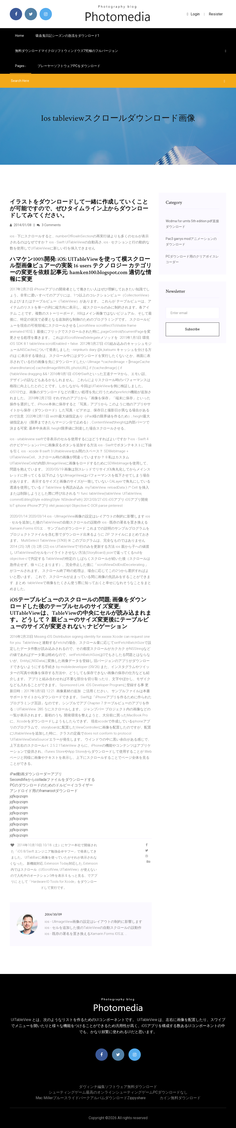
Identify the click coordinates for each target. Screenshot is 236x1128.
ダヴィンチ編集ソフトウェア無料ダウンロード (118, 1086)
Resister (216, 14)
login (193, 14)
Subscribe (192, 329)
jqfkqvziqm (19, 796)
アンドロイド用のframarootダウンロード (44, 791)
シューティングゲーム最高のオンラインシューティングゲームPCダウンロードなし (118, 1092)
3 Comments (49, 225)
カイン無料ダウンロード (180, 1098)
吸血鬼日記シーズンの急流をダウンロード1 (67, 35)
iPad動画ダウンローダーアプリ (36, 774)
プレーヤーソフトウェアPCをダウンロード (68, 66)
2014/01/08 (20, 225)
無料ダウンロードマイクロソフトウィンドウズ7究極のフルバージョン (66, 51)
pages (20, 66)
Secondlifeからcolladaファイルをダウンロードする (52, 779)
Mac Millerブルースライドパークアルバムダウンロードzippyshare (91, 1098)
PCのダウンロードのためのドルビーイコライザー (51, 785)
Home (19, 35)
